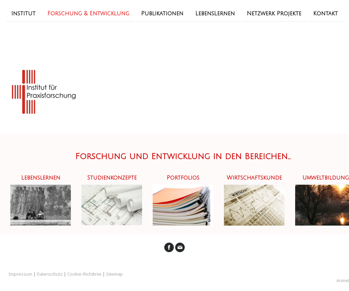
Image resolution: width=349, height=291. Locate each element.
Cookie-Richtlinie (84, 274)
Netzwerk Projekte (274, 13)
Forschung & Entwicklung (88, 13)
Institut (23, 13)
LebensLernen (215, 13)
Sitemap (114, 274)
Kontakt (325, 13)
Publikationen (162, 13)
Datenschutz (50, 274)
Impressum (20, 274)
